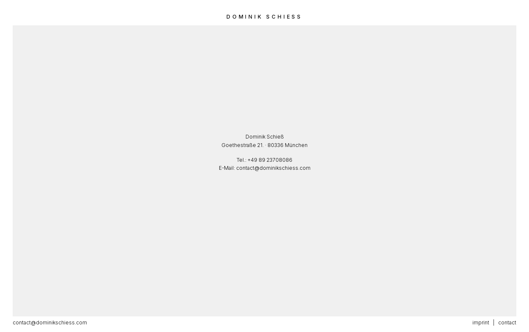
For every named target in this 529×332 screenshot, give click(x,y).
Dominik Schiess (264, 17)
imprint (480, 322)
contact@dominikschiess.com (273, 168)
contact (507, 322)
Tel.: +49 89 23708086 (264, 160)
